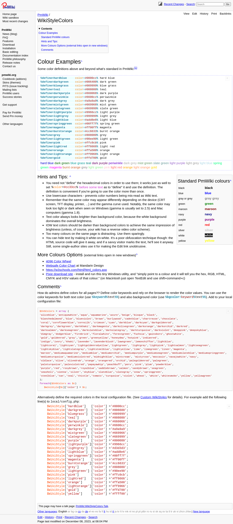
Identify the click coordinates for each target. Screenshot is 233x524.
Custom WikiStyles (154, 397)
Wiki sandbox (11, 17)
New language (201, 511)
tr (171, 511)
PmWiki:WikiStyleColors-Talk (92, 506)
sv (163, 511)
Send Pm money (13, 116)
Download (9, 44)
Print (214, 13)
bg (72, 511)
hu (107, 511)
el (90, 511)
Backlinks (225, 13)
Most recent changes (15, 21)
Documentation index (15, 55)
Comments (47, 49)
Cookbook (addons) (14, 79)
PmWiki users (11, 93)
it (113, 511)
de (86, 511)
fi (102, 511)
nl (130, 511)
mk (127, 511)
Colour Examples (48, 32)
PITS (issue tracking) (15, 86)
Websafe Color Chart (60, 265)
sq (160, 511)
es (96, 511)
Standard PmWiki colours (55, 37)
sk (156, 511)
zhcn (182, 511)
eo (93, 511)
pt (139, 511)
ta (167, 511)
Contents (46, 28)
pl (137, 511)
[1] (135, 67)
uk (174, 511)
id (111, 511)
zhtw (188, 511)
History (204, 13)
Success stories (12, 96)
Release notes (11, 62)
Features (8, 41)
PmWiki (7, 29)
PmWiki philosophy (14, 59)
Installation (9, 48)
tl (169, 511)
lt (121, 511)
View (186, 13)
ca (76, 511)
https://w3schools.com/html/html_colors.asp (76, 270)
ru (151, 511)
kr (118, 511)
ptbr (143, 511)
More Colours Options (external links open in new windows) (74, 45)
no (133, 511)
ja (116, 511)
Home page (10, 14)
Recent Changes (174, 4)
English (62, 511)
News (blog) (10, 33)
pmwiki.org (9, 74)
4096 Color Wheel (58, 261)
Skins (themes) (12, 82)
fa (100, 511)
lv (123, 511)
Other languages (13, 124)
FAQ (5, 37)
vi (177, 511)
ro (148, 511)
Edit (194, 13)
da (83, 511)
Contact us (9, 66)
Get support (10, 104)
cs (79, 511)
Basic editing (10, 51)
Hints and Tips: (49, 41)
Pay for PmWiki (12, 112)
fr (104, 511)
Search (190, 4)
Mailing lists (10, 89)
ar (69, 511)
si (154, 511)
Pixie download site (59, 274)
